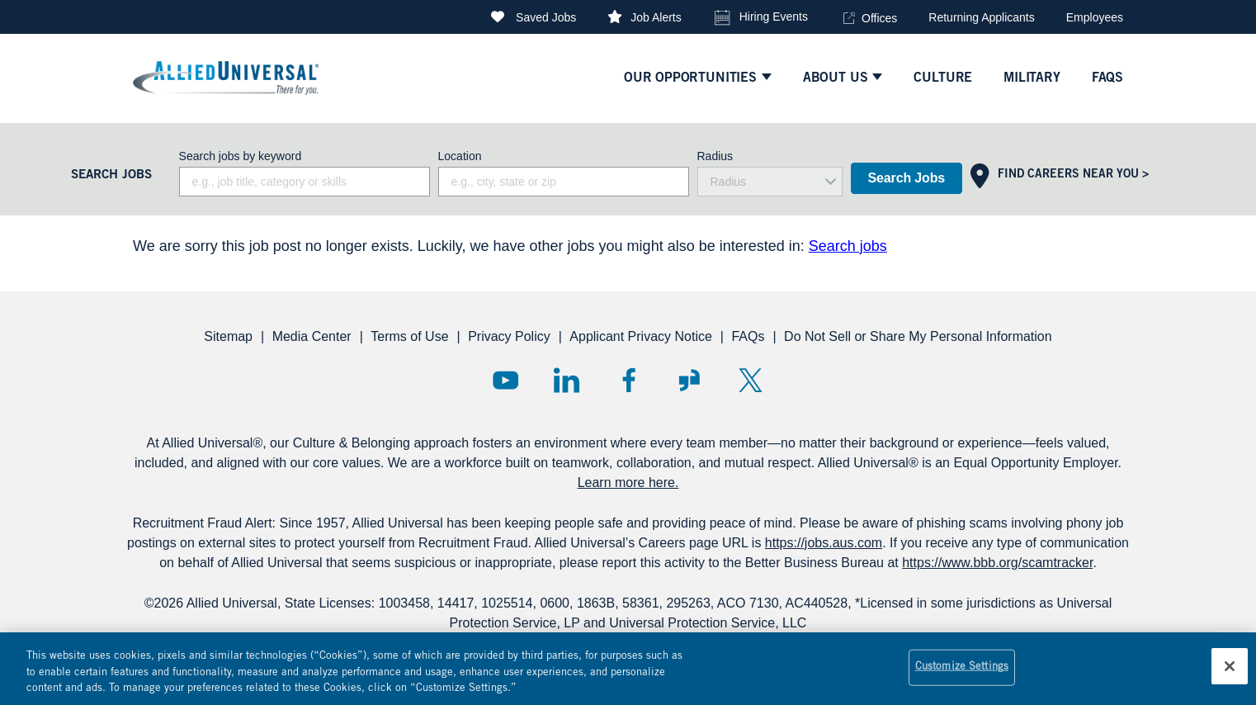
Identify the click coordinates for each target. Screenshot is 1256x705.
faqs (1107, 78)
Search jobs (848, 246)
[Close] (1229, 675)
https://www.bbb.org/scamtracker (997, 563)
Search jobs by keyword (240, 156)
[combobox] (563, 181)
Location (460, 156)
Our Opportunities (690, 78)
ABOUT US (835, 78)
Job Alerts (655, 17)
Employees (1094, 17)
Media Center (312, 336)
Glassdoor (689, 380)
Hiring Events (773, 16)
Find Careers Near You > (1073, 175)
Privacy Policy (509, 336)
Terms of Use (409, 336)
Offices (879, 18)
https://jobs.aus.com (823, 543)
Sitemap (228, 336)
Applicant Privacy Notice (640, 336)
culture (943, 78)
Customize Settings (961, 676)
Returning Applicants (981, 17)
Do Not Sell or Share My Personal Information (918, 336)
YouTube (505, 380)
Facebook (628, 380)
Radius (715, 156)
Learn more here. (628, 483)
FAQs (747, 336)
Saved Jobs (546, 17)
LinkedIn (566, 380)
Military (1031, 78)
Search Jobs (906, 178)
